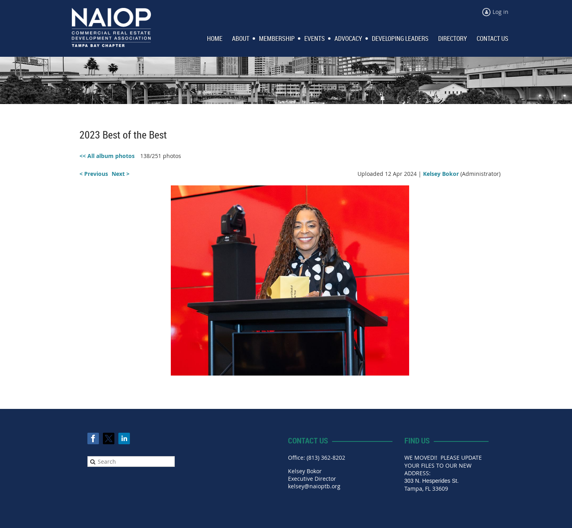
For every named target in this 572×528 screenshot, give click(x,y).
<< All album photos (107, 156)
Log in (500, 11)
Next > (120, 173)
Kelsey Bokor (441, 173)
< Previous (93, 173)
